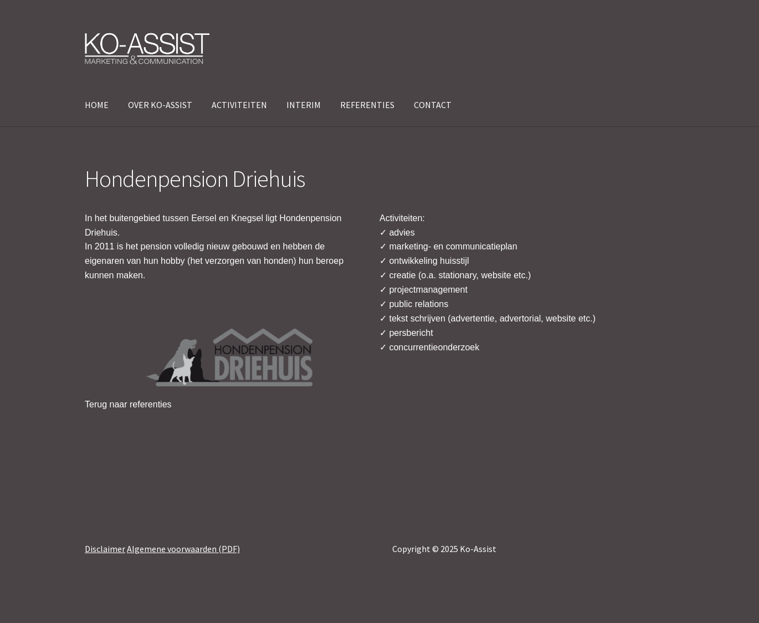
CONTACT (433, 104)
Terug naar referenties (128, 404)
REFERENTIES (367, 104)
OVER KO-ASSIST (160, 104)
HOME (97, 104)
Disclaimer (105, 548)
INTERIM (303, 104)
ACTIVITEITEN (239, 104)
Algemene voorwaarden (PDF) (183, 548)
